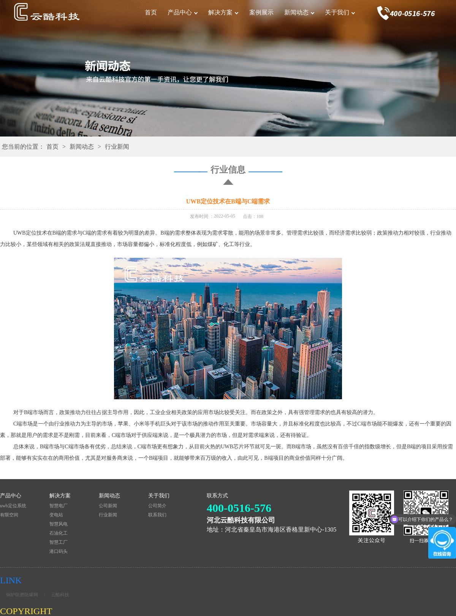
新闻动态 (296, 12)
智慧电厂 (58, 505)
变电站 (56, 515)
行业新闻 (117, 146)
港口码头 (58, 551)
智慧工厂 (58, 542)
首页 (151, 12)
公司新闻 (108, 505)
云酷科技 (60, 594)
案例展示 (261, 12)
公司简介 (157, 505)
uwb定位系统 (13, 505)
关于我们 (337, 12)
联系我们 (157, 515)
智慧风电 (58, 524)
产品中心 (180, 12)
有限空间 (9, 515)
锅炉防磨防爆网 (22, 594)
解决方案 (220, 12)
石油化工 (58, 533)
